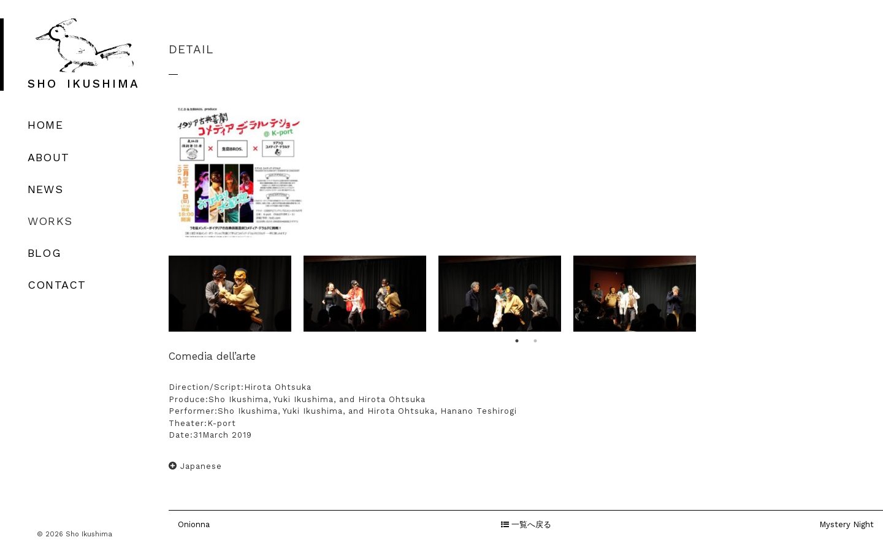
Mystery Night (846, 524)
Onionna (194, 524)
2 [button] (535, 341)
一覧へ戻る (526, 524)
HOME (45, 124)
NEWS (45, 189)
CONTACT (57, 284)
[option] (230, 294)
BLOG (44, 252)
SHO (84, 84)
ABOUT (48, 157)
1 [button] (517, 341)
